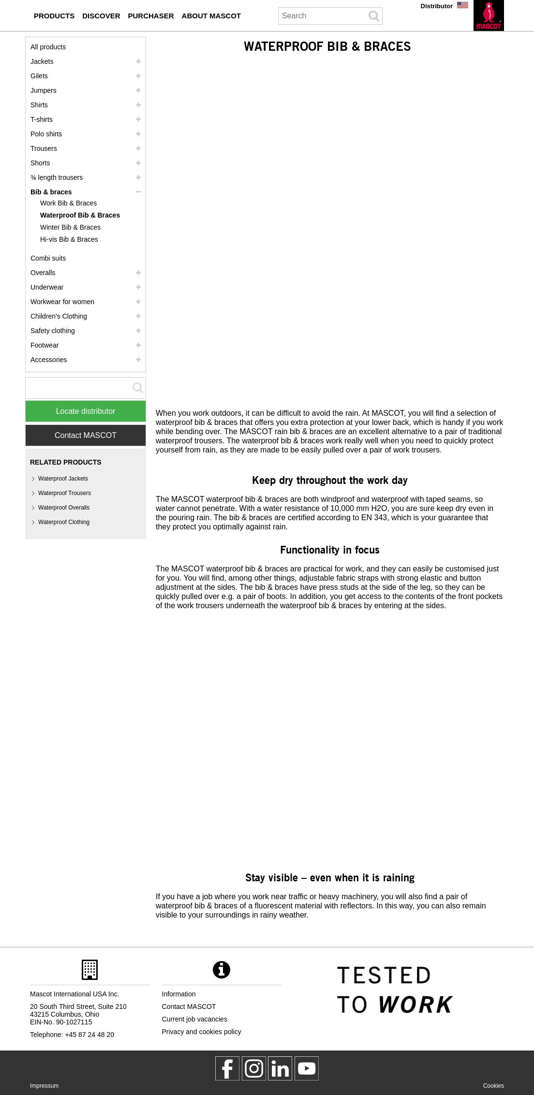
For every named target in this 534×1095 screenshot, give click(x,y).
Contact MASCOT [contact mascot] (189, 1006)
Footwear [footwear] (44, 345)
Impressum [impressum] (44, 1085)
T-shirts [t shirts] (41, 119)
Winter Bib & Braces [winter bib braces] (70, 227)
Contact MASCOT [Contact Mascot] (86, 435)
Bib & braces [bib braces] (51, 192)
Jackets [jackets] (41, 61)
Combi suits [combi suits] (48, 258)
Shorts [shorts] (40, 163)
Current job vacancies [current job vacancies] (194, 1019)
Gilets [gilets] (39, 76)
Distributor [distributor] (437, 6)
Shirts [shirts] (39, 105)
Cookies (493, 1085)
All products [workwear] (48, 47)
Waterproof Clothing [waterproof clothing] (63, 522)
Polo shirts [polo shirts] (46, 134)
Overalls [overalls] (42, 273)
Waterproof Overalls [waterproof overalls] (63, 507)
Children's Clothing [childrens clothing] (58, 316)
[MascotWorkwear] (227, 1068)
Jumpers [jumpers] (43, 90)
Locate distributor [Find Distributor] (86, 411)
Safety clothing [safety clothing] (52, 331)
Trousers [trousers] (43, 148)
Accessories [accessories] (48, 360)
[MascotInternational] (307, 1068)
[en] (489, 15)
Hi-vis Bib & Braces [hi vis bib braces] (69, 239)
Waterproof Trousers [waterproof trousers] (64, 493)
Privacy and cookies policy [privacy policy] (201, 1032)
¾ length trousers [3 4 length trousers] (56, 177)
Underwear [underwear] (46, 287)
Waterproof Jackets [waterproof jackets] (63, 478)
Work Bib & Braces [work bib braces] (68, 203)
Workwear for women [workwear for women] (62, 302)
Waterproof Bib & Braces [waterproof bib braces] (80, 215)
